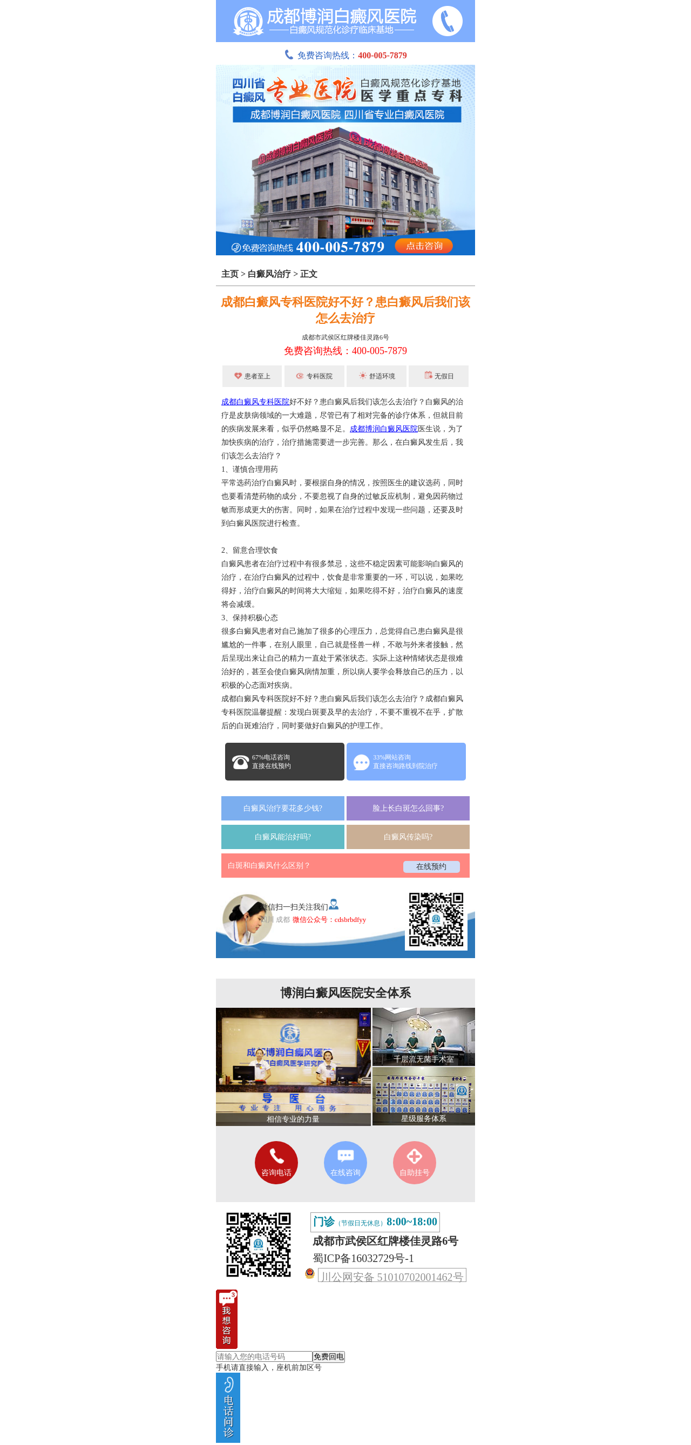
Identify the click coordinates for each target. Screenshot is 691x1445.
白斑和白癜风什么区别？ (269, 865)
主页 (230, 274)
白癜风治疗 (269, 274)
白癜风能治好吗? (283, 837)
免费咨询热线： (345, 55)
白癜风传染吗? (408, 837)
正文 (308, 274)
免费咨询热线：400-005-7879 (345, 350)
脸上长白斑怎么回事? (408, 808)
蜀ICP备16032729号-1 (363, 1258)
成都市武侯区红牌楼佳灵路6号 (345, 337)
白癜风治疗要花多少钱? (282, 808)
